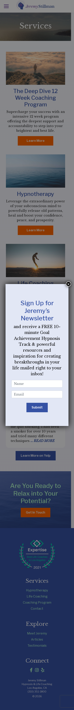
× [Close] (68, 284)
